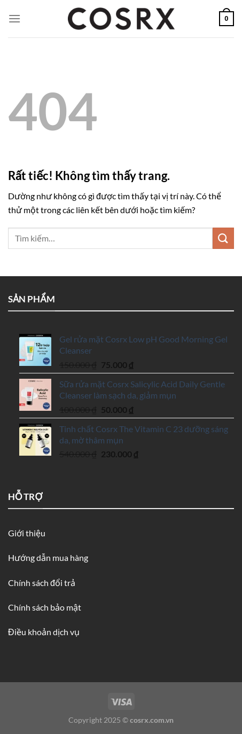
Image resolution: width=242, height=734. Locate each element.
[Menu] (14, 18)
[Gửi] (223, 238)
